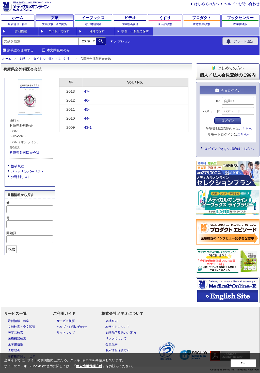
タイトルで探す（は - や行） (53, 58)
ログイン (227, 120)
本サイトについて (117, 327)
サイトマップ (66, 332)
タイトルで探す (59, 31)
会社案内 (111, 321)
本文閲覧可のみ (58, 50)
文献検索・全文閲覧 (21, 327)
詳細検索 (21, 31)
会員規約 (111, 344)
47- (87, 91)
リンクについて (116, 338)
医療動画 (14, 350)
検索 (11, 249)
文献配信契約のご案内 (120, 332)
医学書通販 (15, 344)
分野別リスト (21, 177)
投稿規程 (17, 166)
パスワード (211, 111)
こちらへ (245, 129)
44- (87, 118)
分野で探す (97, 31)
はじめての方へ (206, 4)
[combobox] (40, 41)
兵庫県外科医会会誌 (24, 153)
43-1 (88, 127)
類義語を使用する (20, 50)
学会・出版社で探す (135, 31)
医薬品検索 (15, 332)
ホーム (6, 58)
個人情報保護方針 (117, 350)
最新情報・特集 (18, 321)
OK (243, 363)
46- (87, 100)
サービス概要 (66, 321)
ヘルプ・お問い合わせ (241, 4)
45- (87, 109)
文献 (22, 58)
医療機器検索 (17, 338)
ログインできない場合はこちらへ (229, 149)
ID (217, 101)
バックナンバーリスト (27, 171)
